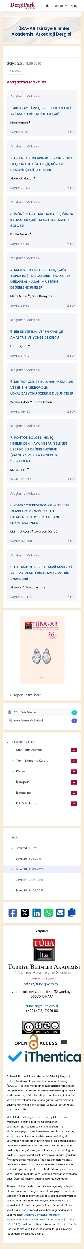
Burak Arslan (43, 402)
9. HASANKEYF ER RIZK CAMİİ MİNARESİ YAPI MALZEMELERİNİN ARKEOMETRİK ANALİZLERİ (41, 573)
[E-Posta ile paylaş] (60, 915)
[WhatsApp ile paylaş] (48, 915)
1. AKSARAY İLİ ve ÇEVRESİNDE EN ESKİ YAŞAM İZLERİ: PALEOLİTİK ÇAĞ (40, 111)
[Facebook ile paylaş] (13, 915)
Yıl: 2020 (15, 71)
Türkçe (58, 6)
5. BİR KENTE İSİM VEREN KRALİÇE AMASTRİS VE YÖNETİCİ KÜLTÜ (36, 334)
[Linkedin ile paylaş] (36, 915)
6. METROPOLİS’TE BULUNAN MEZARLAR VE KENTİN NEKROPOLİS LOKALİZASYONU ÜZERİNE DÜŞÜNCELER (41, 387)
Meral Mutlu (18, 296)
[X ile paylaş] (25, 912)
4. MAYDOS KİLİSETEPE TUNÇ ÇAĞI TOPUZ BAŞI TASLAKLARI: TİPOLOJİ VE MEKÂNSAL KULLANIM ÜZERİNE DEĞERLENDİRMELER (40, 278)
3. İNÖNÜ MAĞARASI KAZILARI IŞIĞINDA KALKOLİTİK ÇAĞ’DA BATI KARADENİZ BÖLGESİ (41, 219)
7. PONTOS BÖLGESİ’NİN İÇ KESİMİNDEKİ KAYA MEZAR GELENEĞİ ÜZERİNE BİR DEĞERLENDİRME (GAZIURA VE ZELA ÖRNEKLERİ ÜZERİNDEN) (39, 449)
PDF (71, 132)
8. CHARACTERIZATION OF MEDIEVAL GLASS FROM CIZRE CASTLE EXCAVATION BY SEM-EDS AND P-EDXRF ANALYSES (39, 514)
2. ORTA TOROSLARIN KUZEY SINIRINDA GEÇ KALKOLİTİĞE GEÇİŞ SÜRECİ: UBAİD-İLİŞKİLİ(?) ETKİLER (41, 164)
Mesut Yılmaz (35, 587)
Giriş (74, 6)
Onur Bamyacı (42, 296)
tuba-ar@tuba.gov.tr (42, 1006)
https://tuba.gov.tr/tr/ (41, 984)
